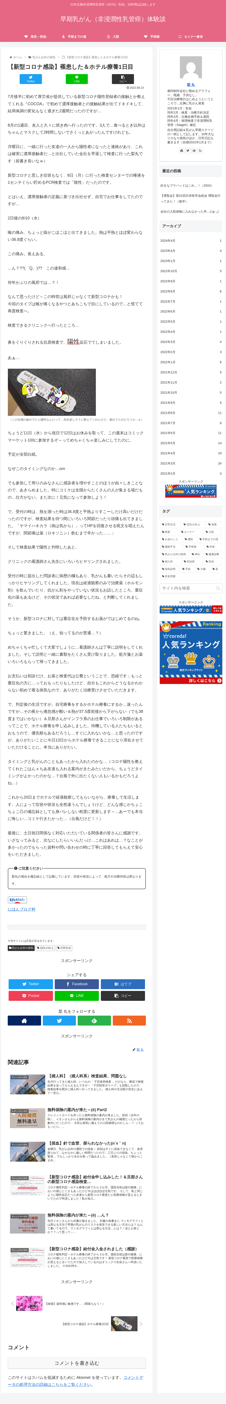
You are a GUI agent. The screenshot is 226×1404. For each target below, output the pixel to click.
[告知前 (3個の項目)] (192, 561)
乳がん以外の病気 (21, 947)
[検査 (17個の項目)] (169, 532)
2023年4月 (191, 251)
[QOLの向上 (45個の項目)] (193, 524)
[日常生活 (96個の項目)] (170, 524)
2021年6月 (191, 433)
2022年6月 (191, 311)
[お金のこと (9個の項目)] (171, 539)
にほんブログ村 (22, 909)
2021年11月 (191, 383)
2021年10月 (191, 393)
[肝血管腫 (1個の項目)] (191, 576)
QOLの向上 (45, 947)
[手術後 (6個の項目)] (194, 547)
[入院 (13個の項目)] (213, 532)
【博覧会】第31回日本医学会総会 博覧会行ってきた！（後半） (190, 198)
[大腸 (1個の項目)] (202, 569)
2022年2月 (191, 352)
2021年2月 (191, 474)
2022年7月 (191, 302)
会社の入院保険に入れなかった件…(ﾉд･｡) (189, 211)
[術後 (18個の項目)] (214, 524)
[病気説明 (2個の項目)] (169, 569)
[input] (191, 588)
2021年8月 (191, 413)
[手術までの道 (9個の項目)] (210, 539)
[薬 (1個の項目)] (216, 569)
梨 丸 (191, 85)
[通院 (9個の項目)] (190, 539)
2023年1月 (191, 261)
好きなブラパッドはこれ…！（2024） (187, 185)
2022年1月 (191, 362)
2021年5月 (191, 443)
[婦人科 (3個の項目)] (170, 561)
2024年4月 (191, 241)
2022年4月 (191, 332)
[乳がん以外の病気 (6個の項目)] (174, 554)
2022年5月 (191, 322)
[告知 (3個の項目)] (213, 561)
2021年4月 (191, 453)
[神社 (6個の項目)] (196, 554)
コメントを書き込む (77, 1374)
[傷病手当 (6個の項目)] (171, 547)
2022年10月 (191, 271)
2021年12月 (191, 372)
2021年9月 (191, 403)
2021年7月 (191, 423)
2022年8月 (191, 291)
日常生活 (64, 947)
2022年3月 (191, 342)
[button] (218, 588)
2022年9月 (191, 281)
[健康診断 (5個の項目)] (213, 554)
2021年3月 (191, 463)
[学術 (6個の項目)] (213, 547)
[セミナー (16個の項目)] (191, 532)
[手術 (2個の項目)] (187, 569)
